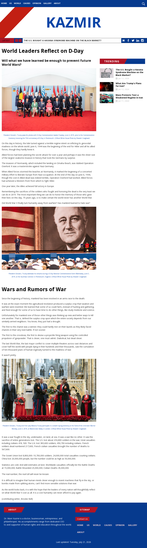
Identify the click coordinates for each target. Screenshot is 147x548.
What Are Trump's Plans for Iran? (128, 84)
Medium (123, 40)
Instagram (142, 40)
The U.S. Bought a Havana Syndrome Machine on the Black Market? (62, 40)
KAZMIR (73, 22)
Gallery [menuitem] (47, 3)
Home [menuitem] (4, 3)
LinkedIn (137, 40)
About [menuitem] (57, 3)
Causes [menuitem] (26, 3)
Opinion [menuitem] (37, 3)
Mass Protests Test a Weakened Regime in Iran (129, 96)
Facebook (128, 40)
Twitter (133, 40)
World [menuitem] (17, 3)
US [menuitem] (10, 3)
